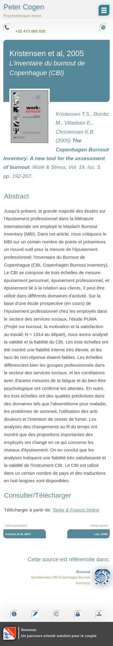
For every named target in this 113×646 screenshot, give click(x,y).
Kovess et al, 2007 (18, 534)
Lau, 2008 (101, 534)
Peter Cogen (23, 10)
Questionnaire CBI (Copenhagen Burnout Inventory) (70, 577)
